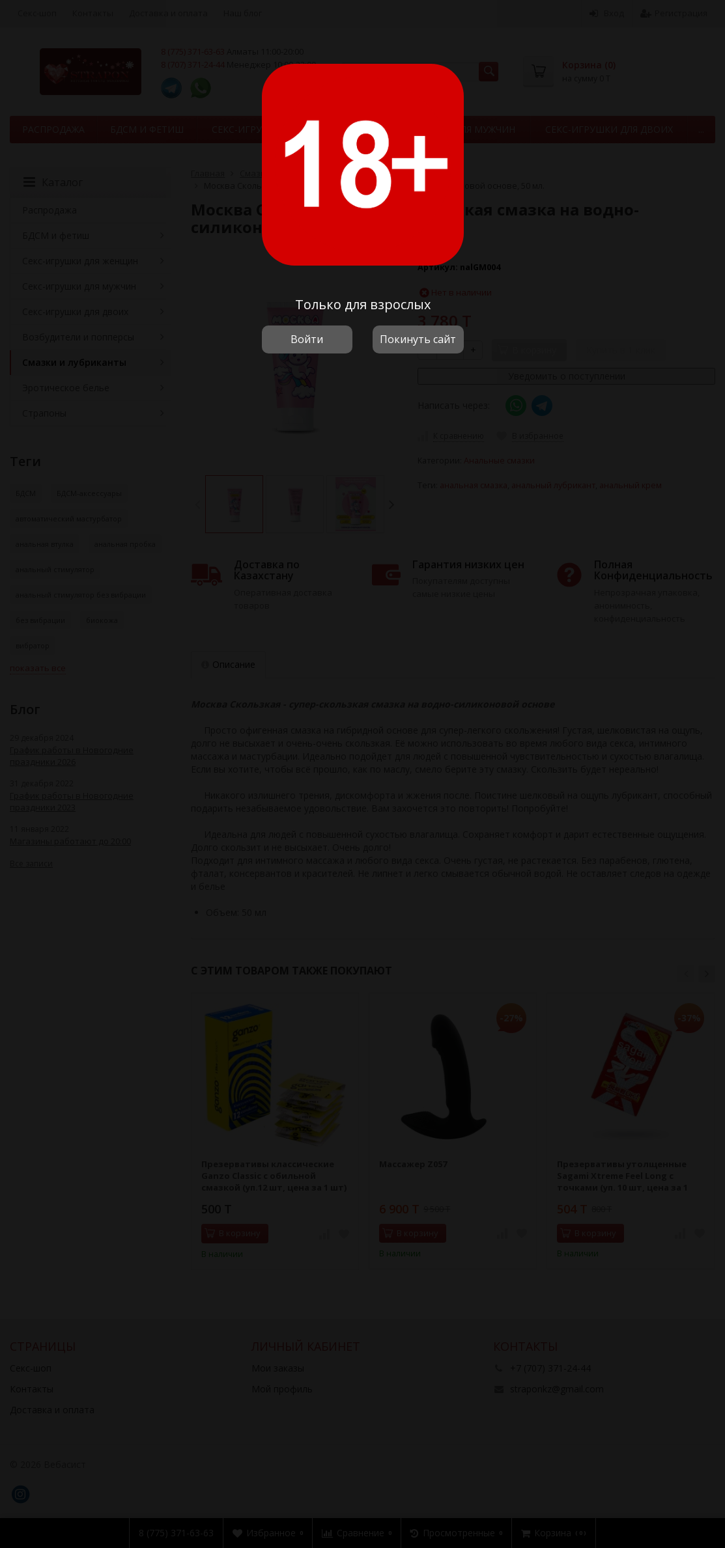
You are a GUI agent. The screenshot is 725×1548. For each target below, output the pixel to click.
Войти (307, 339)
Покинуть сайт (418, 339)
